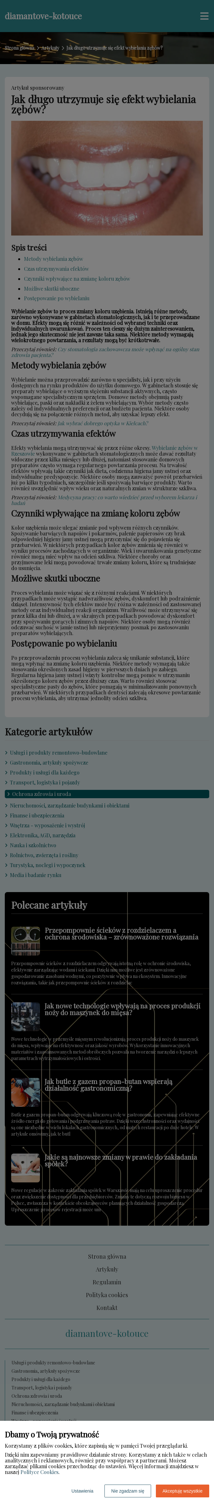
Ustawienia (82, 1491)
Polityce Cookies (39, 1472)
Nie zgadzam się (127, 1491)
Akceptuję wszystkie (183, 1491)
